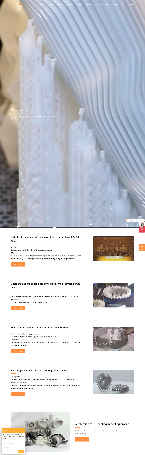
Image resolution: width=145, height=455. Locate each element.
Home (41, 5)
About (107, 5)
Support (98, 5)
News (79, 5)
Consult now (18, 264)
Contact (115, 5)
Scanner (70, 5)
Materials (60, 5)
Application (88, 5)
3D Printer (50, 5)
